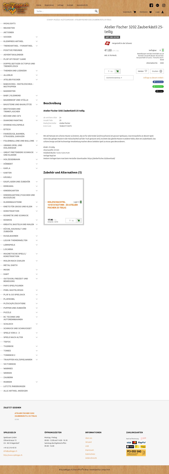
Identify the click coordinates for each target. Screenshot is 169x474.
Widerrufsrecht (91, 458)
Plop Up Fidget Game (15, 59)
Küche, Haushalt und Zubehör (15, 230)
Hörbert (8, 164)
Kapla (7, 168)
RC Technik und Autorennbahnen (13, 318)
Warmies (8, 368)
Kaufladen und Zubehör (17, 181)
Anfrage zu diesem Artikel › (153, 78)
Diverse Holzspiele (14, 125)
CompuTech (105, 470)
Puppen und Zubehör (15, 308)
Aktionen (9, 32)
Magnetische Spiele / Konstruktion (15, 255)
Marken (8, 382)
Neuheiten (9, 28)
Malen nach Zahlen (14, 261)
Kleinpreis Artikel (13, 41)
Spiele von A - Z (12, 333)
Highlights (9, 23)
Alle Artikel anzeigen (16, 391)
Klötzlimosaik (67, 20)
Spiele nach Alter (13, 337)
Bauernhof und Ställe (16, 100)
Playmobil (9, 299)
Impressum (89, 450)
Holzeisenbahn (12, 159)
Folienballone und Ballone (19, 141)
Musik (7, 270)
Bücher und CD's (12, 116)
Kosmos (8, 220)
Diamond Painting (13, 120)
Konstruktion (11, 211)
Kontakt (70, 5)
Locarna (8, 249)
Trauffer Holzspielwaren (18, 359)
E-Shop (50, 20)
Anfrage (60, 5)
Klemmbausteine (13, 202)
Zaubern (8, 377)
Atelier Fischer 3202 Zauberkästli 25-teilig (93, 20)
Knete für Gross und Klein (18, 206)
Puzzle (7, 312)
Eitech (7, 129)
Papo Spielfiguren (13, 285)
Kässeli (8, 177)
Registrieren (49, 5)
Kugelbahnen (11, 236)
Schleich (8, 324)
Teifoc (7, 342)
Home (38, 5)
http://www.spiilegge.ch (13, 455)
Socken (7, 37)
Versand (88, 442)
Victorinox (10, 364)
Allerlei (8, 75)
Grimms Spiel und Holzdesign (13, 146)
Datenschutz (90, 454)
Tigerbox (8, 346)
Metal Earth (10, 265)
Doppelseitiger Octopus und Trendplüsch (19, 64)
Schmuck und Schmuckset (18, 328)
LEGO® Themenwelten (15, 240)
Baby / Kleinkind (12, 95)
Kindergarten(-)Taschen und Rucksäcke (19, 196)
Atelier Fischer (12, 79)
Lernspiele (9, 245)
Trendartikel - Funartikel (18, 46)
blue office (78, 470)
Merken (142, 71)
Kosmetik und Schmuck (16, 215)
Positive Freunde (13, 50)
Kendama (8, 186)
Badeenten (9, 91)
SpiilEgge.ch (67, 470)
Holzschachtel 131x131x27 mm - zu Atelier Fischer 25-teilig (63, 205)
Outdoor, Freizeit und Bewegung (16, 279)
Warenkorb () (82, 5)
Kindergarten (11, 190)
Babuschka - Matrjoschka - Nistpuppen (18, 85)
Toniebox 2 (9, 355)
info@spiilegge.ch (10, 451)
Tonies (7, 350)
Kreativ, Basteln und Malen (19, 224)
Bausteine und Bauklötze (18, 104)
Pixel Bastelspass (13, 290)
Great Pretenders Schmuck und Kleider (18, 153)
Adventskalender (13, 55)
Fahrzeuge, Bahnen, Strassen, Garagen (14, 135)
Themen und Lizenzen (15, 70)
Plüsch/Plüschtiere (14, 303)
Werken (8, 373)
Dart (6, 274)
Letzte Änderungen (14, 386)
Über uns (88, 438)
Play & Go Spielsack (14, 294)
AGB (87, 446)
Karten (8, 173)
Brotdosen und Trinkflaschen (12, 110)
